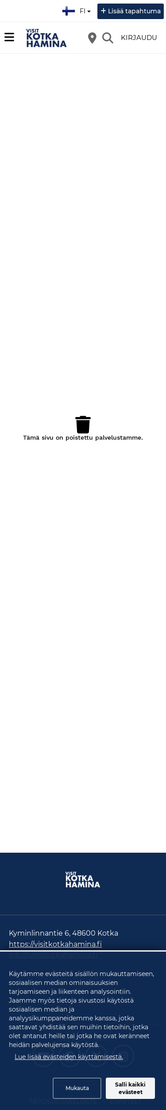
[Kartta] (92, 38)
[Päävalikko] (9, 37)
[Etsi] (108, 38)
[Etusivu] (46, 37)
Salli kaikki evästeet (130, 1088)
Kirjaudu (139, 37)
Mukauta (77, 1088)
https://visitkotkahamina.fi (55, 944)
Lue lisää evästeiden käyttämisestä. (69, 1057)
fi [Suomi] (77, 10)
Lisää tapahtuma (134, 11)
